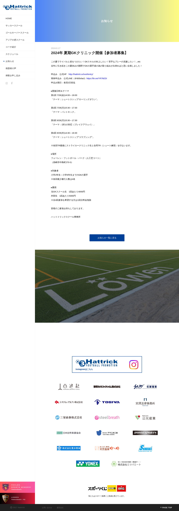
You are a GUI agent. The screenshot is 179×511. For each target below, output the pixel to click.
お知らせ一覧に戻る (107, 238)
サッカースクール (14, 25)
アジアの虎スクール (15, 40)
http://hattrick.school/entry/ (81, 74)
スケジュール (12, 54)
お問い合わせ (47, 508)
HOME (9, 18)
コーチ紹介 (11, 47)
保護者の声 (11, 68)
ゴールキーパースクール (17, 32)
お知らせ (10, 61)
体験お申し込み (13, 75)
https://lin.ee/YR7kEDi (96, 78)
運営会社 (60, 508)
